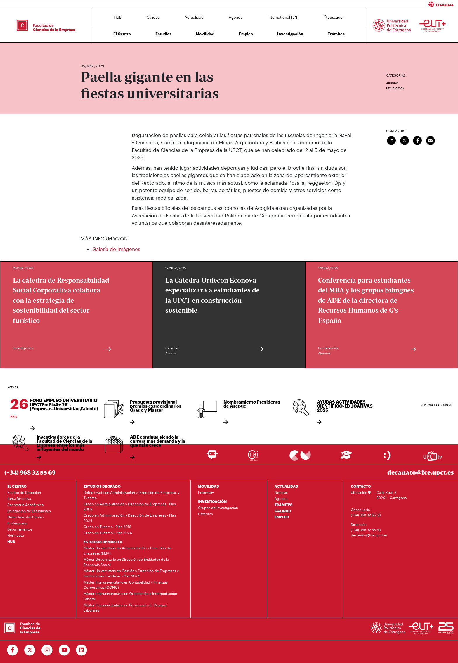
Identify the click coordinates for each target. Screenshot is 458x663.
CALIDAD (283, 511)
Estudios (163, 34)
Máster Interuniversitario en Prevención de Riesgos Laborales (125, 607)
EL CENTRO (17, 486)
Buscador (334, 17)
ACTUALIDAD (286, 486)
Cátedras (205, 514)
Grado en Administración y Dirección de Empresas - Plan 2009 (130, 506)
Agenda (235, 17)
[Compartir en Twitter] (404, 140)
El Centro (122, 34)
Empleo (246, 34)
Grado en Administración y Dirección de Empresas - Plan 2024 (130, 517)
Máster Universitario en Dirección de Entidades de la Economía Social (126, 562)
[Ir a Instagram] (47, 650)
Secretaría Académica (25, 505)
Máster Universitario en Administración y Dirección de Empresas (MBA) (127, 550)
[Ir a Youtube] (64, 650)
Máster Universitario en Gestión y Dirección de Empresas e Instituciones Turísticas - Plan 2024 (131, 573)
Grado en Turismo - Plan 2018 (107, 526)
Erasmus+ (206, 492)
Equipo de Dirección (24, 492)
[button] (345, 4)
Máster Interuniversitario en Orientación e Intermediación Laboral (130, 596)
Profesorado (17, 523)
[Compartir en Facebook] (417, 140)
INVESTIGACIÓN (212, 501)
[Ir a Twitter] (30, 650)
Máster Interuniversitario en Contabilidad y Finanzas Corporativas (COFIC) (126, 584)
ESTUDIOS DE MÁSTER (103, 542)
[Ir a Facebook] (12, 650)
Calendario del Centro (25, 517)
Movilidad (205, 34)
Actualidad (194, 17)
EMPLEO (282, 517)
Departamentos (19, 529)
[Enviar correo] (430, 140)
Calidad (153, 17)
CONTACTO (361, 486)
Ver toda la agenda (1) (436, 405)
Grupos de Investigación (218, 508)
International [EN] (283, 17)
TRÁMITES (283, 505)
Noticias (281, 492)
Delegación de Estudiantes (29, 511)
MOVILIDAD (208, 486)
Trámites (336, 34)
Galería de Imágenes (116, 249)
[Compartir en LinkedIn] (391, 140)
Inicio (85, 49)
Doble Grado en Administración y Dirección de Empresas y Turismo (131, 495)
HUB (118, 17)
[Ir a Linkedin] (81, 650)
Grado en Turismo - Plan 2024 (108, 533)
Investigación (290, 34)
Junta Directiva (19, 498)
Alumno (392, 83)
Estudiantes (395, 88)
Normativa (15, 535)
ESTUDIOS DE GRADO (102, 486)
